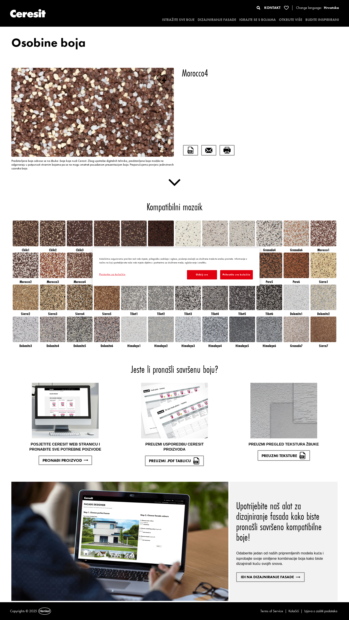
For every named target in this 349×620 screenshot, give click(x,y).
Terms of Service (271, 611)
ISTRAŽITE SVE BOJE (178, 19)
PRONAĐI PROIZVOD (65, 460)
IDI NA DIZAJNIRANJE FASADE (270, 576)
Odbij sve (202, 274)
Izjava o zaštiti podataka (320, 611)
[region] (176, 267)
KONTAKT (272, 7)
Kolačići (293, 611)
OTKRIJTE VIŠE (290, 19)
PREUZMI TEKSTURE (284, 455)
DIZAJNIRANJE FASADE (217, 19)
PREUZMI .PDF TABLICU (174, 460)
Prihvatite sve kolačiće (236, 274)
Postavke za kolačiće (112, 274)
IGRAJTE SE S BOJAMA (257, 19)
